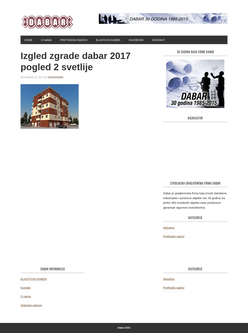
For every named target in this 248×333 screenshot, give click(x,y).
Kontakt (25, 287)
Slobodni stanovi (31, 305)
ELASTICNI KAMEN (34, 279)
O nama (26, 296)
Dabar (47, 21)
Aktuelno (168, 227)
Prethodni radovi (173, 236)
